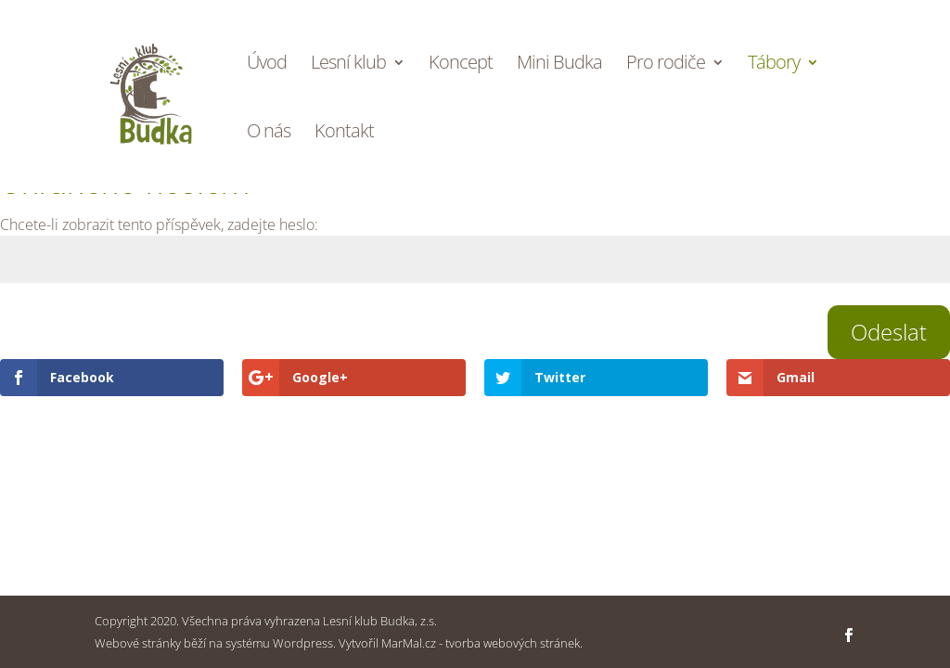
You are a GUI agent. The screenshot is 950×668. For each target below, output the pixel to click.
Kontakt (344, 133)
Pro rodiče (665, 65)
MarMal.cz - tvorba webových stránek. (482, 643)
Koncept (461, 65)
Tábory (774, 65)
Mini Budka (559, 65)
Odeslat (889, 331)
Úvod (267, 65)
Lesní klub (348, 65)
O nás (268, 133)
